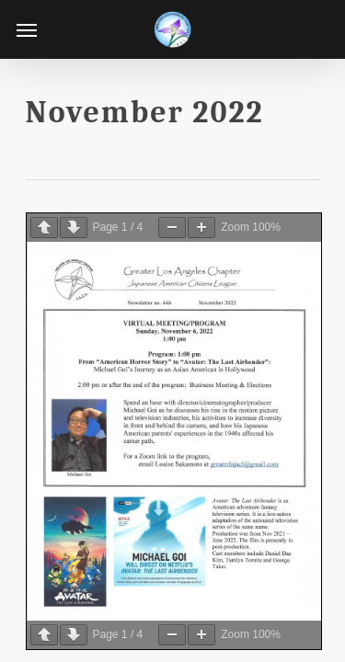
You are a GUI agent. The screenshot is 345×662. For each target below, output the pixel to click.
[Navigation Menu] (27, 29)
